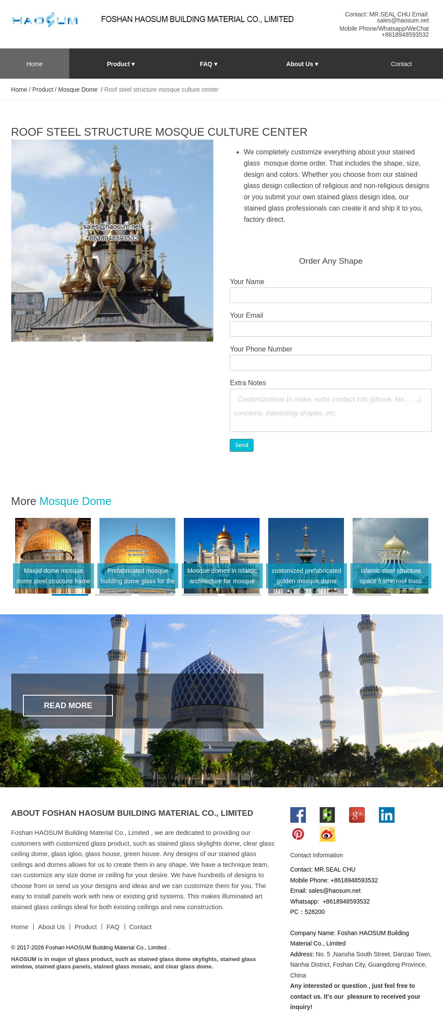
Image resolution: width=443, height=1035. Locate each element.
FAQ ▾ (208, 64)
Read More (68, 705)
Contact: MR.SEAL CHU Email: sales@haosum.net (387, 17)
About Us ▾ (302, 64)
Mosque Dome (79, 89)
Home (34, 64)
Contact (401, 64)
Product (42, 89)
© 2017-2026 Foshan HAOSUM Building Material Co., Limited (89, 947)
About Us (51, 926)
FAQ (112, 926)
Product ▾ (121, 64)
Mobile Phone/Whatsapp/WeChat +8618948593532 (384, 32)
